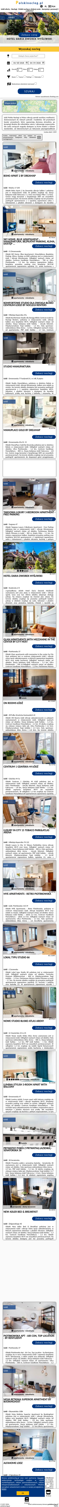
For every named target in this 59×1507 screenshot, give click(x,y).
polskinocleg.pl (29, 3)
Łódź (6, 147)
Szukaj (29, 91)
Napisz (56, 1506)
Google (40, 1478)
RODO (4, 1489)
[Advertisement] (29, 1271)
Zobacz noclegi (44, 182)
